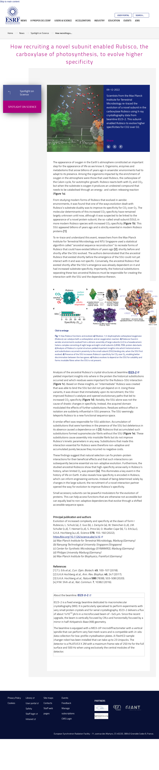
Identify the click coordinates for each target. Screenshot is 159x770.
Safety (29, 708)
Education (114, 20)
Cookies (11, 703)
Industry (99, 20)
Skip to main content (9, 1)
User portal (31, 703)
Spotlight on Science (40, 33)
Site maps (48, 697)
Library (29, 697)
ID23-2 (132, 372)
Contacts (48, 703)
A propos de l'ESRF (40, 20)
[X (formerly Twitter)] (115, 147)
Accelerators (83, 20)
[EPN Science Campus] (117, 707)
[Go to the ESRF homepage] (12, 15)
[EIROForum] (101, 707)
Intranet (29, 719)
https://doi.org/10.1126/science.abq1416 (76, 536)
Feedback (66, 703)
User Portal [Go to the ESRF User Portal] (123, 15)
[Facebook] (121, 147)
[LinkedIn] (109, 147)
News (24, 20)
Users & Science (63, 20)
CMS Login (67, 718)
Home (10, 33)
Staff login (30, 713)
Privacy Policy (14, 697)
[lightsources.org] (101, 715)
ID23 (80, 595)
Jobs (137, 20)
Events (127, 20)
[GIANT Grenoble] (133, 707)
